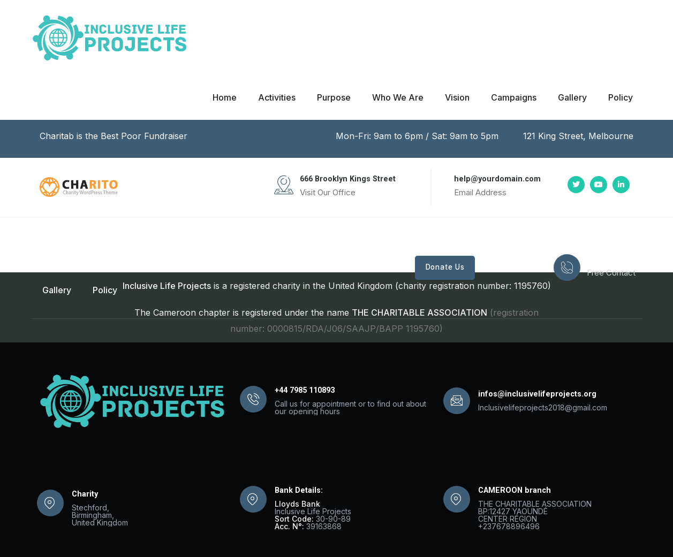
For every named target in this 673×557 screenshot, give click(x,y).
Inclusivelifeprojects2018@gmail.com (542, 407)
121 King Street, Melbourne (571, 136)
